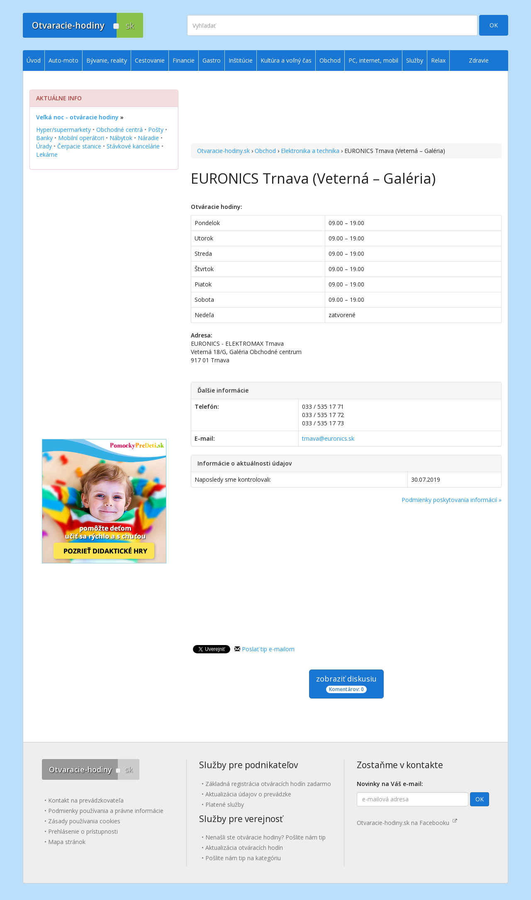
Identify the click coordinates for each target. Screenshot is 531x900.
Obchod (265, 151)
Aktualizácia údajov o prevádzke (248, 794)
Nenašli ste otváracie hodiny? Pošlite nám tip (265, 837)
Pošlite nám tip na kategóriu (243, 858)
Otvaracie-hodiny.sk (223, 151)
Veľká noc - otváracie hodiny (77, 117)
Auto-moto (63, 60)
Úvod (34, 60)
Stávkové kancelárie (133, 146)
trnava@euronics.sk (328, 438)
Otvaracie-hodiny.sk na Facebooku (407, 823)
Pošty (155, 129)
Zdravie (479, 60)
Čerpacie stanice (79, 146)
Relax (438, 60)
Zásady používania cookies (84, 821)
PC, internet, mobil (373, 60)
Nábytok (121, 138)
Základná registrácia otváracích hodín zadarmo (268, 784)
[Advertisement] (346, 108)
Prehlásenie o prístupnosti (83, 831)
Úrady (44, 146)
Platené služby (224, 804)
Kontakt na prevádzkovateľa (86, 800)
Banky (44, 138)
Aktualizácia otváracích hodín (244, 847)
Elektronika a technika (310, 151)
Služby (414, 60)
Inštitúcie (241, 60)
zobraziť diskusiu (346, 683)
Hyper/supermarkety (63, 129)
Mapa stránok (66, 842)
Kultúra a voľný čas (286, 60)
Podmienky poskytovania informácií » (452, 500)
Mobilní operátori (81, 138)
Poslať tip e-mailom (268, 649)
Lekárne (47, 154)
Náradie (148, 138)
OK (494, 25)
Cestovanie (150, 60)
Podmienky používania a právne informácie (105, 811)
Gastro (211, 60)
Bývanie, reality (106, 60)
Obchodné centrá (119, 129)
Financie (184, 60)
